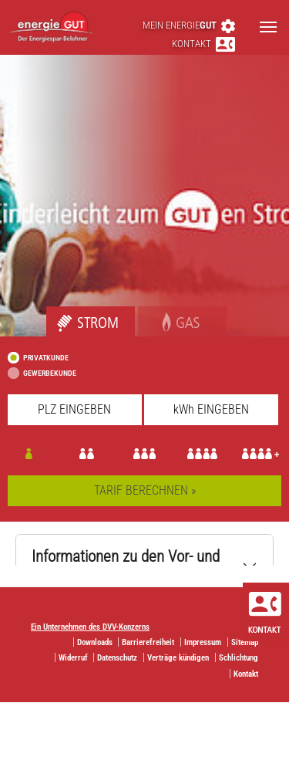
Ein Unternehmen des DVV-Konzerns (90, 627)
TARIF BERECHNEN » (145, 490)
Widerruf (73, 658)
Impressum (202, 642)
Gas (147, 314)
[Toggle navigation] (268, 27)
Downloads (95, 642)
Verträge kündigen (178, 658)
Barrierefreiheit (148, 642)
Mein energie (189, 25)
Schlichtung (238, 658)
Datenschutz (117, 658)
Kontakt (203, 43)
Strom (61, 314)
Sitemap (244, 642)
